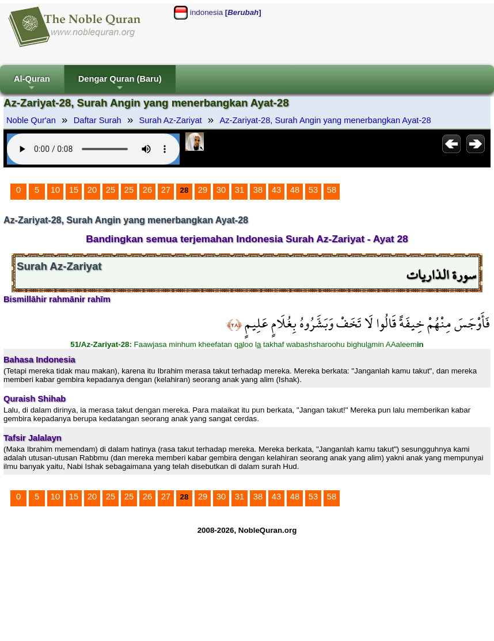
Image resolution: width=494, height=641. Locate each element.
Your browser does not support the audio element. (93, 149)
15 (73, 189)
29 (202, 189)
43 (276, 189)
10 (55, 189)
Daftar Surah (97, 120)
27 (165, 189)
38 (258, 189)
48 (294, 189)
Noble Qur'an (31, 120)
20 (92, 189)
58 (331, 189)
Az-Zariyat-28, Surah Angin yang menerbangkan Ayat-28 (325, 120)
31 (239, 189)
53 (313, 189)
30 (221, 189)
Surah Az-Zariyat (170, 120)
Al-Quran (32, 83)
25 (110, 189)
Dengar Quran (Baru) (120, 83)
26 (147, 189)
